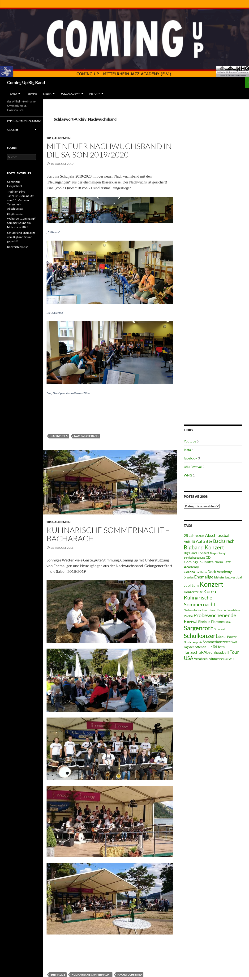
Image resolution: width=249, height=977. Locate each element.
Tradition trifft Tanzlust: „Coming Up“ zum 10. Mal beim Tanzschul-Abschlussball (20, 200)
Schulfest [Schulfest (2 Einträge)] (219, 629)
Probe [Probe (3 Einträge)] (188, 616)
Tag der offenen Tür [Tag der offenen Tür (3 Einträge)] (198, 647)
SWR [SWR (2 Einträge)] (234, 642)
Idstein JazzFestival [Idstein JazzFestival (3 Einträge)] (228, 577)
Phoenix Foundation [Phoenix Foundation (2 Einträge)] (228, 610)
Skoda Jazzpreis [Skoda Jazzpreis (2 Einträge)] (193, 642)
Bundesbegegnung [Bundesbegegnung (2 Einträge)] (194, 557)
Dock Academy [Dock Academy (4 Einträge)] (219, 571)
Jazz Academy (70, 93)
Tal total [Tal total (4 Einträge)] (219, 646)
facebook (190, 458)
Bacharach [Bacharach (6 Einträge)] (224, 541)
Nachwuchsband (86, 436)
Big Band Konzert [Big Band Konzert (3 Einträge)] (196, 553)
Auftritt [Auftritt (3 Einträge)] (189, 542)
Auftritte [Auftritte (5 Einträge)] (204, 541)
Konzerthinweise (17, 247)
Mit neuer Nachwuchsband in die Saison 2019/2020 (109, 150)
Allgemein (62, 138)
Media (47, 93)
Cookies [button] (12, 129)
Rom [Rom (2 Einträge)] (228, 621)
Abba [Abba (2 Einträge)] (201, 535)
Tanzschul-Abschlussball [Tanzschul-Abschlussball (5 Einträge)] (206, 652)
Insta (187, 450)
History (94, 93)
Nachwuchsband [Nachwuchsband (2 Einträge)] (206, 610)
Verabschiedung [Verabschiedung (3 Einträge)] (206, 659)
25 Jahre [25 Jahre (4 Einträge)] (191, 535)
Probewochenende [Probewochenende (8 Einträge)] (214, 615)
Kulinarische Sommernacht (91, 974)
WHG (188, 475)
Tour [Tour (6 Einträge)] (234, 652)
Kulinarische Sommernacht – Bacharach (108, 534)
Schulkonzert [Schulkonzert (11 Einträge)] (201, 635)
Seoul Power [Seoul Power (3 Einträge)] (227, 637)
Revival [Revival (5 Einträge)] (190, 621)
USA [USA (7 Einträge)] (188, 658)
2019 (50, 138)
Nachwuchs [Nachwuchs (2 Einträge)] (190, 610)
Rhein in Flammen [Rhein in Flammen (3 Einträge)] (211, 622)
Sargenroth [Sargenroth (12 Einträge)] (199, 627)
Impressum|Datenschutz (24, 120)
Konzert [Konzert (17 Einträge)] (211, 584)
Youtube (190, 441)
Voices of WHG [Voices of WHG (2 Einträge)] (226, 658)
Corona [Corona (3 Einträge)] (189, 572)
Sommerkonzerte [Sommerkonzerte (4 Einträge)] (217, 641)
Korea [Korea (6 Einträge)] (209, 591)
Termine (31, 93)
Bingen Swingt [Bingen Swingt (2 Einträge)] (218, 553)
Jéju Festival (193, 467)
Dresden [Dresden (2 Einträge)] (188, 577)
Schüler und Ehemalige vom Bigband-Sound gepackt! (21, 237)
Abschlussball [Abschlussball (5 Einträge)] (218, 535)
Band (13, 93)
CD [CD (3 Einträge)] (208, 557)
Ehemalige (58, 974)
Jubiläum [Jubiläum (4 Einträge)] (191, 585)
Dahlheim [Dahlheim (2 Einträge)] (201, 571)
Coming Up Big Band (26, 82)
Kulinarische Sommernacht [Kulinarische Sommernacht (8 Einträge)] (199, 600)
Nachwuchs (59, 436)
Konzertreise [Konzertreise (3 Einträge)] (193, 592)
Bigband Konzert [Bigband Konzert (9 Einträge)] (204, 547)
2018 (50, 522)
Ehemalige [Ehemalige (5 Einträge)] (203, 576)
